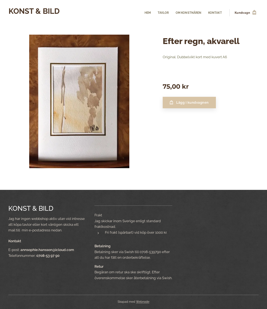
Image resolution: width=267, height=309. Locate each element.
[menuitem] (145, 13)
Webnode (142, 301)
